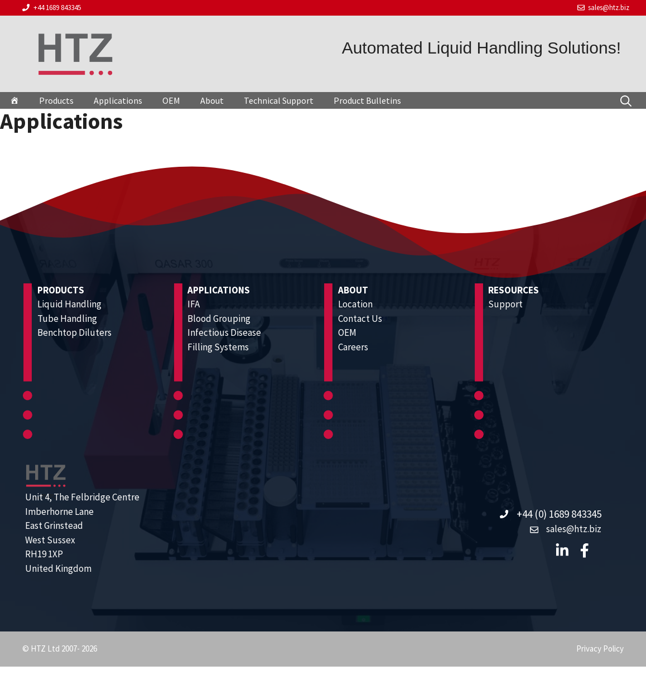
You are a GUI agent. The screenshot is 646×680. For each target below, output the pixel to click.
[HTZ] (14, 100)
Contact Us (360, 318)
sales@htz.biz (608, 7)
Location (355, 304)
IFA (193, 304)
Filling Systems (218, 347)
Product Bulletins (367, 100)
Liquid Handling (69, 304)
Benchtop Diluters (74, 332)
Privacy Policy (600, 648)
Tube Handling (67, 318)
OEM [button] (171, 100)
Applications (118, 100)
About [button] (212, 100)
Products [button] (56, 100)
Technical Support (279, 100)
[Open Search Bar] (626, 100)
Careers (353, 347)
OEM (347, 332)
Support (505, 304)
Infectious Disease (224, 332)
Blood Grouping (218, 318)
